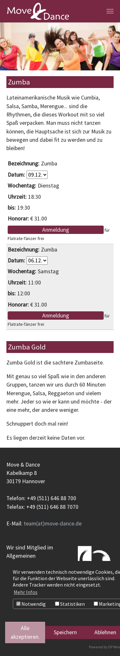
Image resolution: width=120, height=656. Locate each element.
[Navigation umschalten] (110, 11)
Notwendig (31, 604)
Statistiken (70, 604)
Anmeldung (55, 229)
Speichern (65, 632)
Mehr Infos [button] (25, 592)
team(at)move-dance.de (53, 523)
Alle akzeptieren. (25, 632)
